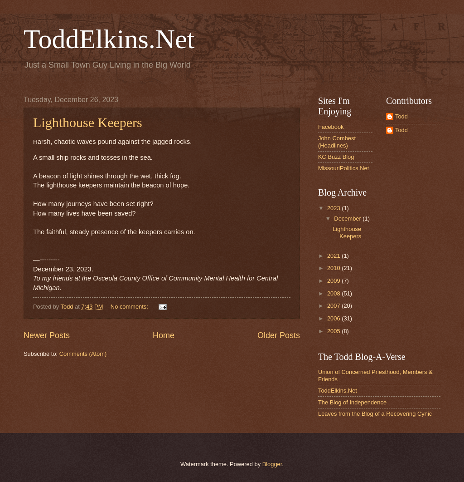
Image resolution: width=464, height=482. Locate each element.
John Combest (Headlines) (337, 141)
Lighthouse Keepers (87, 122)
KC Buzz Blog (336, 156)
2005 (334, 331)
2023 (334, 208)
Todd (401, 116)
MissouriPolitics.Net (343, 168)
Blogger (272, 464)
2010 (334, 268)
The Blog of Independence (352, 402)
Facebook (331, 126)
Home (163, 335)
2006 (334, 318)
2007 (334, 305)
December (348, 218)
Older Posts (278, 335)
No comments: (130, 306)
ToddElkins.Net (109, 39)
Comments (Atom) (82, 353)
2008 (334, 293)
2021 (334, 255)
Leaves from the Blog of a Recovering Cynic (375, 413)
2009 (334, 280)
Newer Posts (47, 335)
